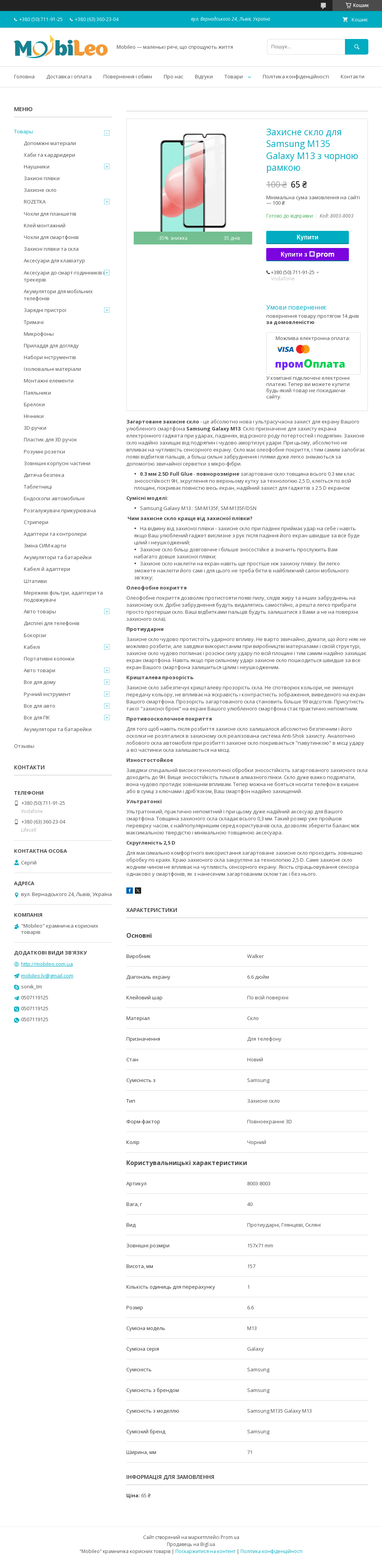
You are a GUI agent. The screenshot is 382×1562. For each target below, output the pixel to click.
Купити (307, 237)
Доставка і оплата (69, 76)
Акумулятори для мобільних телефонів (58, 295)
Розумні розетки (44, 451)
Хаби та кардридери (49, 154)
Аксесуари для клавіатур (54, 260)
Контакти (352, 76)
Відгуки (204, 76)
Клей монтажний (44, 225)
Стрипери (36, 522)
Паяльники (37, 392)
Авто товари (39, 670)
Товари (234, 76)
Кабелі (32, 646)
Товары (23, 131)
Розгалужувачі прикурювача (60, 510)
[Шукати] (356, 46)
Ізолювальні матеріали (52, 368)
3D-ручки (35, 427)
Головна (24, 76)
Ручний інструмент (47, 694)
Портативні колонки (49, 658)
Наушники (37, 166)
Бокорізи (35, 635)
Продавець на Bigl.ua (191, 1544)
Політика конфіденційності (296, 76)
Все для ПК (37, 717)
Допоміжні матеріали (50, 143)
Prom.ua (230, 1537)
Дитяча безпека (44, 474)
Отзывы (24, 745)
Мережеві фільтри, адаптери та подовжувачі (63, 596)
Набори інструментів (50, 357)
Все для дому (40, 681)
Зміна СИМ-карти (45, 545)
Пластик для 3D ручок (50, 439)
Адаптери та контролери (55, 533)
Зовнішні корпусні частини (57, 463)
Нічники (34, 416)
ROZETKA (35, 201)
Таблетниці (38, 486)
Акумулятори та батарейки (58, 557)
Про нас (173, 76)
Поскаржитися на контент (205, 1551)
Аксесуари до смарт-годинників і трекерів (64, 276)
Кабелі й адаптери (47, 568)
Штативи (35, 580)
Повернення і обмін (127, 76)
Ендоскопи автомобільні (54, 498)
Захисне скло (40, 189)
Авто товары (40, 611)
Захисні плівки (42, 178)
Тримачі (34, 322)
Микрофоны (39, 333)
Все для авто (39, 705)
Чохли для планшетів (50, 213)
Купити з (307, 254)
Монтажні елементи (49, 380)
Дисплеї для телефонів (52, 623)
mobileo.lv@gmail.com (47, 975)
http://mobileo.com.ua (47, 964)
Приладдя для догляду (51, 345)
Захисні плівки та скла (51, 248)
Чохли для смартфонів (51, 237)
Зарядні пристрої (45, 309)
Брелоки (34, 404)
